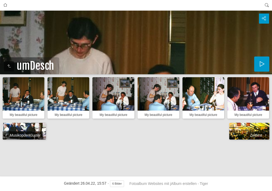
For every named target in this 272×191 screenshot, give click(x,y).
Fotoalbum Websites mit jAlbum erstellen (163, 183)
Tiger (204, 183)
